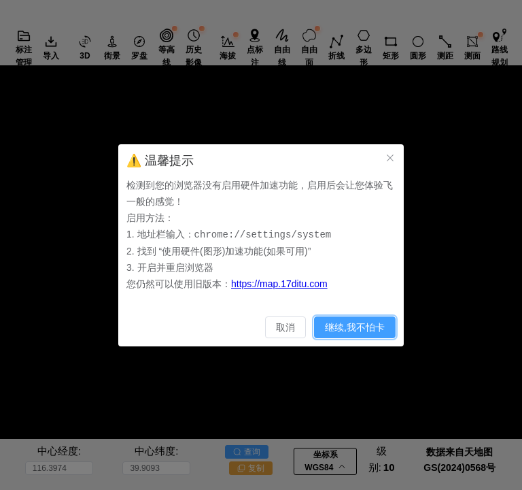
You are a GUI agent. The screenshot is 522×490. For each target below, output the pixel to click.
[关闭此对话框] (390, 158)
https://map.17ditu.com (279, 283)
